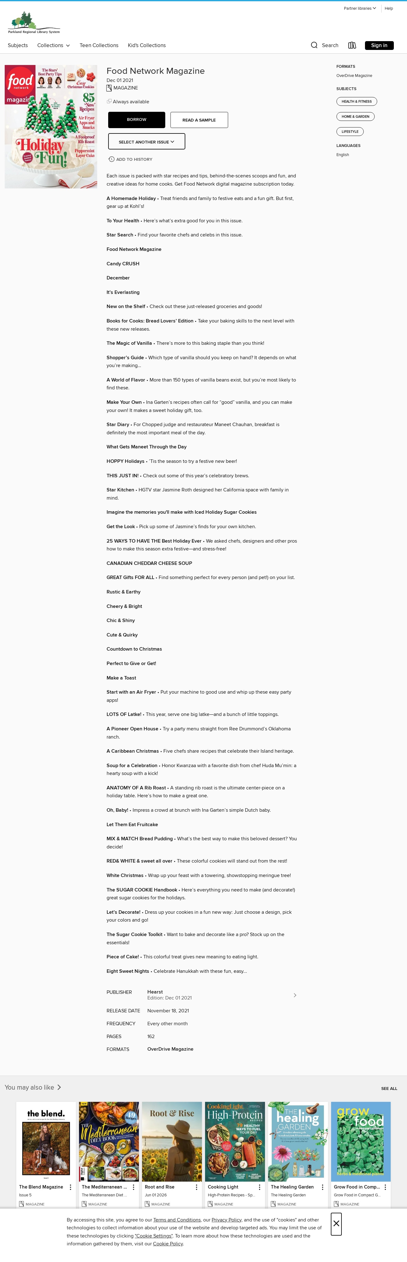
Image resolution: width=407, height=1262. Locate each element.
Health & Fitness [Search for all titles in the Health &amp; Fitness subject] (357, 102)
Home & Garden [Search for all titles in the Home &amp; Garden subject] (355, 117)
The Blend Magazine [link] (41, 1187)
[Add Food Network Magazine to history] (131, 160)
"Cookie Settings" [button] (153, 1236)
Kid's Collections (147, 45)
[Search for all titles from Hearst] (222, 995)
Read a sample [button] (199, 120)
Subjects (18, 45)
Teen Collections (99, 45)
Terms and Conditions (177, 1220)
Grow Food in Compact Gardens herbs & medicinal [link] (358, 1187)
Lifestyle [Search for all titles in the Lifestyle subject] (350, 132)
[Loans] (352, 47)
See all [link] (389, 1088)
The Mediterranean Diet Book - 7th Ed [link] (106, 1187)
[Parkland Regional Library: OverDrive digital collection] (34, 21)
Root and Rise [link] (159, 1187)
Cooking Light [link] (223, 1187)
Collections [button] (53, 45)
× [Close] (336, 1224)
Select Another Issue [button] (147, 142)
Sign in (379, 45)
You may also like (33, 1088)
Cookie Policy (168, 1244)
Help (389, 8)
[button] (360, 8)
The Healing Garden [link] (292, 1187)
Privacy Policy (226, 1220)
